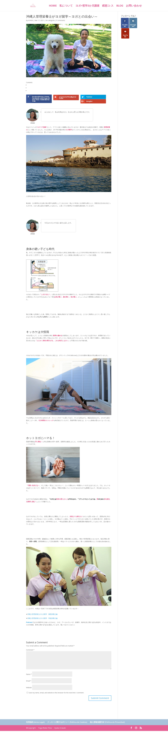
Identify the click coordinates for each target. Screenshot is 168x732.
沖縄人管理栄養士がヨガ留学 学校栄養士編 (42, 619)
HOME (53, 6)
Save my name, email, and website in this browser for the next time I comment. (56, 694)
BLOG (119, 6)
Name (29, 675)
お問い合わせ (134, 6)
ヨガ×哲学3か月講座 (87, 6)
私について (66, 6)
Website (29, 689)
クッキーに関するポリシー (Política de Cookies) (67, 723)
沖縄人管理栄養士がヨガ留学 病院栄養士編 (42, 615)
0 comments (60, 20)
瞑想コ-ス (108, 6)
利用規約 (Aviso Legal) (35, 723)
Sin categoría (50, 20)
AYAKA (30, 20)
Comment (30, 651)
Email (28, 682)
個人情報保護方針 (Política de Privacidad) (107, 723)
